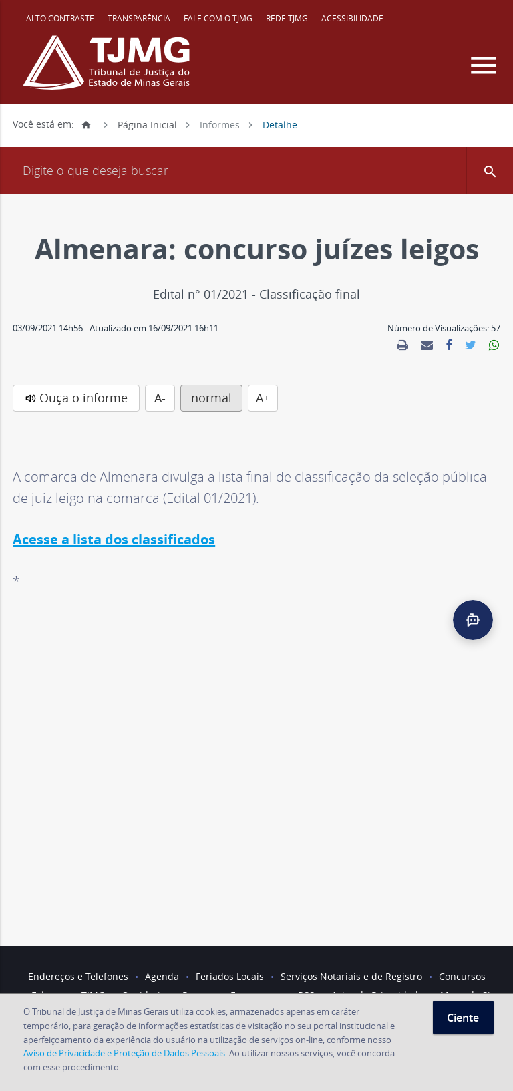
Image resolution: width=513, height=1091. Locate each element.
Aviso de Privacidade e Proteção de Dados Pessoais (124, 1053)
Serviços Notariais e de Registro (351, 976)
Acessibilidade (352, 18)
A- (160, 397)
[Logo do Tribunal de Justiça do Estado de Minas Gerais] (109, 69)
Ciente (463, 1017)
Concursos (462, 976)
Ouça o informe (83, 397)
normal (211, 397)
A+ (263, 397)
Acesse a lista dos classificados (114, 539)
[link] (402, 345)
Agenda (162, 976)
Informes (220, 124)
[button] (489, 170)
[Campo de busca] (256, 170)
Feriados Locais (230, 976)
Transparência (139, 18)
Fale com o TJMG (218, 18)
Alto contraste (60, 18)
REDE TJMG (287, 18)
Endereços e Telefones (78, 976)
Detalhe (280, 124)
